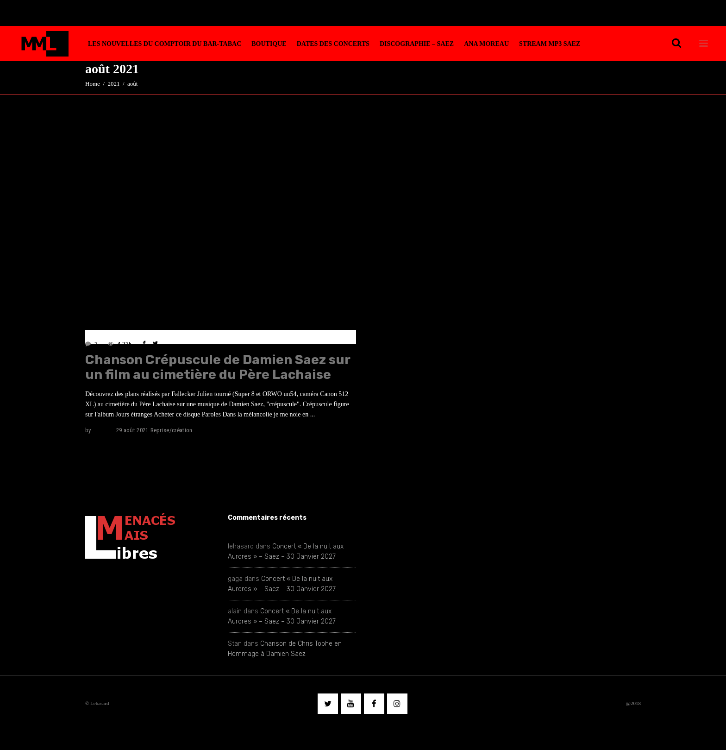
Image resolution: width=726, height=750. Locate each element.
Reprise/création (171, 430)
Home (92, 83)
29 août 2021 (132, 430)
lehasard (103, 430)
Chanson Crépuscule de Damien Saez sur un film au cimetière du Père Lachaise (217, 367)
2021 (113, 83)
